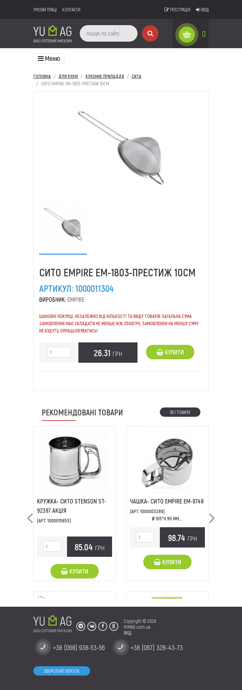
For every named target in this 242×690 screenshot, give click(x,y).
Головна (42, 76)
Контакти (71, 9)
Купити (170, 352)
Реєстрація (177, 9)
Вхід (202, 9)
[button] (29, 512)
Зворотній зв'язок (62, 671)
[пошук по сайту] (109, 33)
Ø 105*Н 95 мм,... (167, 518)
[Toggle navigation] (49, 58)
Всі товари (180, 412)
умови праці (45, 9)
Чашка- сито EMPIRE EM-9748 (167, 501)
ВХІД (127, 633)
